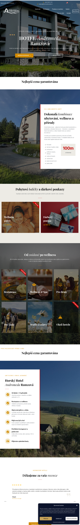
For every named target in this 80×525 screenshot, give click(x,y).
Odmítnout (59, 518)
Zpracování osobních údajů (58, 522)
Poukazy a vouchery (57, 9)
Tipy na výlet (60, 13)
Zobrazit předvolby (71, 518)
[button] (77, 505)
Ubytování (37, 9)
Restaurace (46, 9)
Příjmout (46, 518)
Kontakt (69, 13)
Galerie (67, 9)
